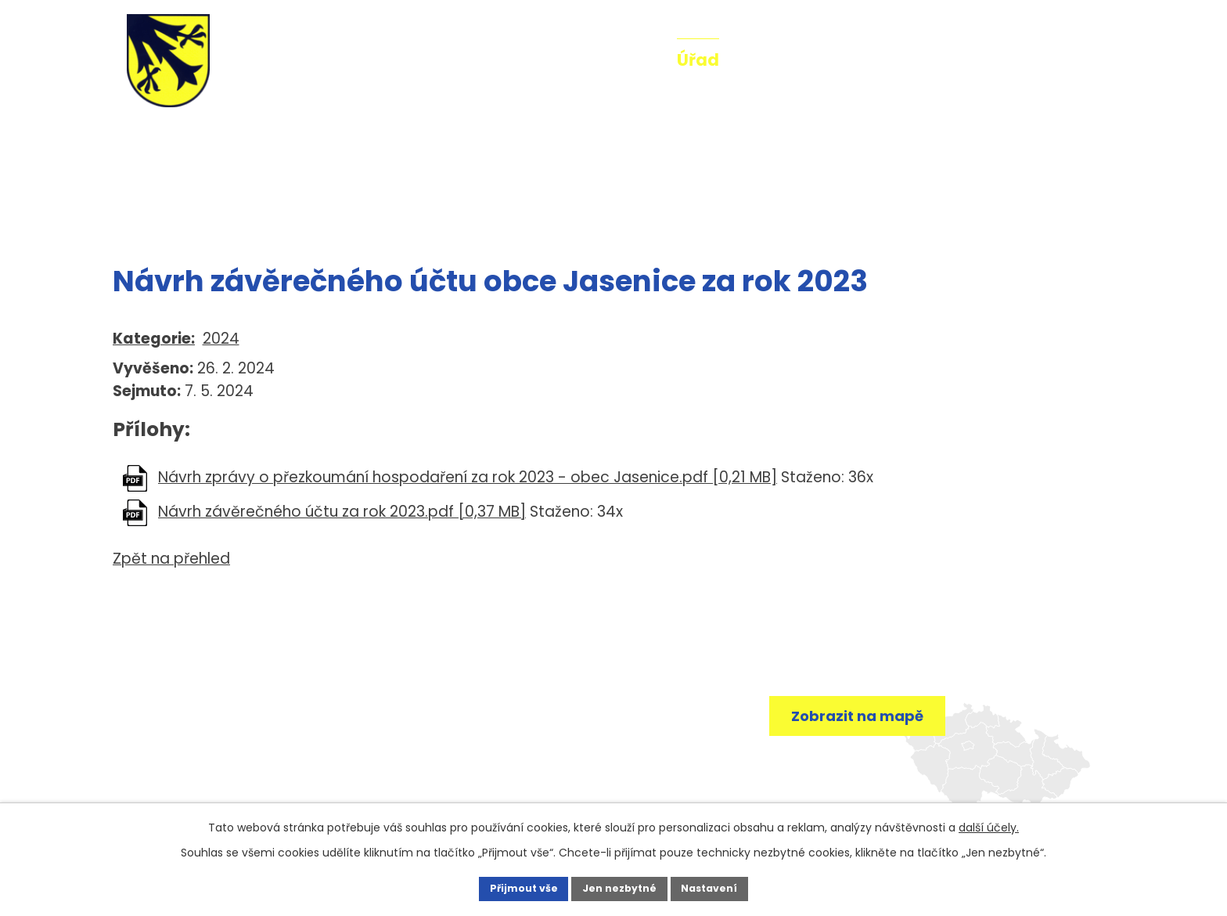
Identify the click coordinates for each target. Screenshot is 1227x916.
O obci (774, 60)
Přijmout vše (505, 887)
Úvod (520, 60)
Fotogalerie (878, 60)
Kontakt (1051, 60)
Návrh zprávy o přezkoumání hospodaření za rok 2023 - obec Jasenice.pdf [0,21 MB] (467, 477)
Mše (972, 60)
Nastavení (727, 887)
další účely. (989, 824)
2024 (221, 338)
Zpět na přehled (171, 558)
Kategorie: (154, 338)
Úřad (698, 60)
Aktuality (609, 60)
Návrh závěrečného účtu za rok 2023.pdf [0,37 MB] (342, 511)
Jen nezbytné (619, 887)
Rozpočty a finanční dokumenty (336, 209)
